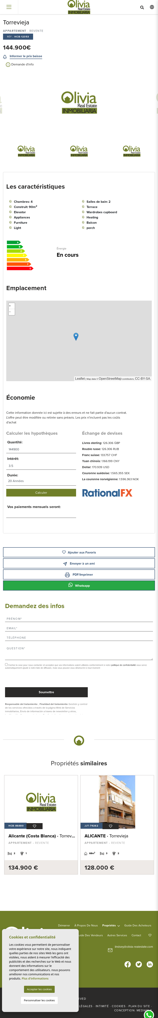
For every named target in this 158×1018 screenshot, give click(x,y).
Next (137, 102)
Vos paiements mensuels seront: (34, 507)
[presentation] (26, 678)
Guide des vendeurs (90, 935)
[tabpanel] (40, 824)
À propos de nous (86, 925)
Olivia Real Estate (78, 7)
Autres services (117, 935)
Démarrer (64, 925)
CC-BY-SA (142, 378)
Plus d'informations (35, 978)
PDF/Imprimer (79, 575)
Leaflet (80, 378)
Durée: (12, 475)
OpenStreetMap (110, 378)
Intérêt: (13, 458)
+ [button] (10, 306)
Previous (21, 102)
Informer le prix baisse (26, 56)
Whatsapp (79, 585)
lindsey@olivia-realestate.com (134, 946)
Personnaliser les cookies (39, 1000)
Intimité (102, 1006)
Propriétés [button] (109, 925)
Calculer (41, 493)
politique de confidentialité (123, 665)
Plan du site (139, 1006)
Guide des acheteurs (137, 925)
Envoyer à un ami (79, 564)
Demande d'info (20, 64)
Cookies (119, 1006)
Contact (136, 935)
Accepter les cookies (39, 989)
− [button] (10, 312)
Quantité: (15, 442)
